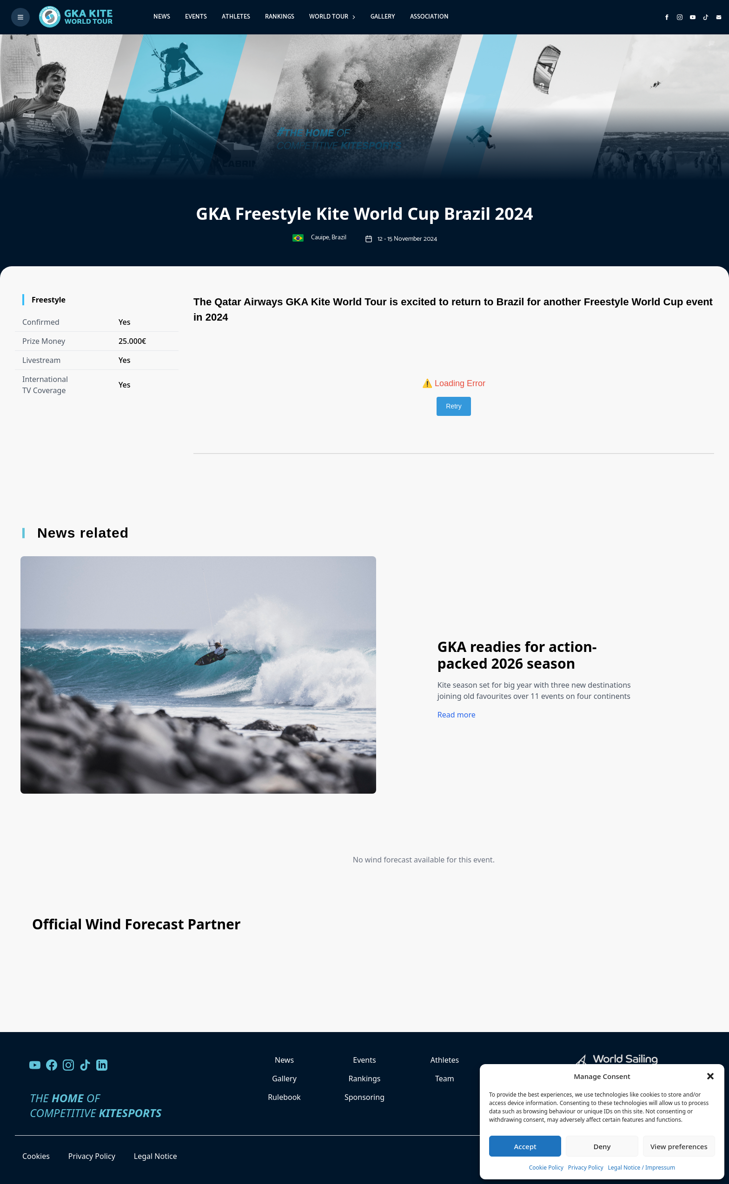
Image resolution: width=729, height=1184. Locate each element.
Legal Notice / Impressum (642, 1167)
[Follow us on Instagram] (680, 17)
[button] (710, 1076)
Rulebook (284, 1097)
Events (196, 17)
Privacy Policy (585, 1167)
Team (444, 1078)
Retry (453, 406)
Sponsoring (364, 1097)
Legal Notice (155, 1156)
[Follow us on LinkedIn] (101, 1065)
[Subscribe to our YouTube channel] (693, 17)
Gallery (383, 17)
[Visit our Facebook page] (51, 1065)
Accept (525, 1146)
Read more (456, 715)
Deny (602, 1146)
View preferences (679, 1146)
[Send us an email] (719, 17)
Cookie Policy (546, 1167)
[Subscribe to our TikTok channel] (706, 17)
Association (429, 17)
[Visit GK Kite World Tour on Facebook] (666, 17)
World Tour (332, 17)
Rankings (279, 17)
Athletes (236, 17)
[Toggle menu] (20, 17)
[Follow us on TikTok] (85, 1065)
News (161, 17)
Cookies (36, 1156)
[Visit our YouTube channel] (34, 1065)
